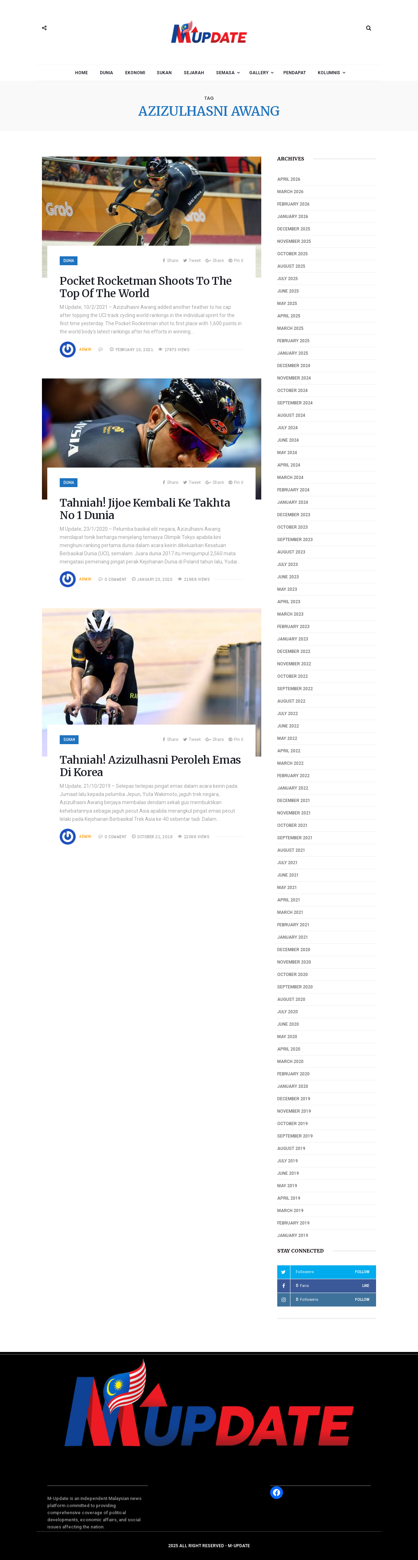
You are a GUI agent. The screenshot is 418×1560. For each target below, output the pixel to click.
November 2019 (294, 1111)
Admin (85, 349)
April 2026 (288, 179)
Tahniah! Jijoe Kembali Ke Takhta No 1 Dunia (145, 509)
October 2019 (292, 1124)
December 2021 (293, 800)
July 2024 (287, 428)
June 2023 (288, 577)
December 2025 (293, 229)
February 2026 (293, 204)
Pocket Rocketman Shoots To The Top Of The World (146, 287)
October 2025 (292, 254)
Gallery (258, 72)
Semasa (225, 72)
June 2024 (288, 440)
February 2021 (293, 925)
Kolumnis (329, 72)
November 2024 (294, 378)
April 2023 (288, 602)
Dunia (106, 72)
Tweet (192, 260)
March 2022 (290, 763)
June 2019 (288, 1173)
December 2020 (293, 950)
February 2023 (293, 626)
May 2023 (287, 589)
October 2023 (292, 527)
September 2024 (295, 403)
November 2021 (294, 813)
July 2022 (287, 713)
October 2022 (292, 676)
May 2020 (287, 1037)
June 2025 (288, 291)
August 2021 (291, 850)
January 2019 (292, 1235)
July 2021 (287, 863)
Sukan (164, 72)
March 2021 (290, 912)
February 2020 (293, 1074)
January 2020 (292, 1086)
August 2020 (291, 999)
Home (81, 72)
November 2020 (294, 962)
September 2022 (295, 689)
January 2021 (292, 937)
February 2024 (293, 490)
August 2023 (291, 552)
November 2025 (294, 241)
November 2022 (294, 664)
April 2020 (288, 1049)
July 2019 (287, 1161)
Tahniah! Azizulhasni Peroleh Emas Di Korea (150, 766)
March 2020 (290, 1061)
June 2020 (288, 1024)
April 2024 (288, 465)
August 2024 (291, 415)
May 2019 (287, 1186)
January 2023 (292, 639)
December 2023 (293, 515)
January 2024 (292, 502)
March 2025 (290, 328)
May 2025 (287, 303)
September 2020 (295, 987)
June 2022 (288, 726)
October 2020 (292, 974)
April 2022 (288, 751)
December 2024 (293, 366)
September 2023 (295, 540)
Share (170, 260)
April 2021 (288, 900)
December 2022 (293, 651)
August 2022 (291, 701)
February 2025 (293, 341)
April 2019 (288, 1198)
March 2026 (290, 192)
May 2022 (287, 738)
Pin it (236, 260)
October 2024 (292, 390)
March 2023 (290, 614)
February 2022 (293, 776)
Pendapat (294, 72)
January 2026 (292, 216)
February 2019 (293, 1223)
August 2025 (291, 266)
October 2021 (292, 825)
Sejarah (194, 72)
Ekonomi (135, 72)
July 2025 (287, 279)
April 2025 (288, 316)
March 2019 (290, 1211)
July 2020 (287, 1012)
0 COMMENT (115, 579)
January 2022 (292, 788)
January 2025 (292, 353)
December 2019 (293, 1099)
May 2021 (287, 887)
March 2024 (290, 477)
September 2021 (295, 838)
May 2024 (287, 453)
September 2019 (295, 1136)
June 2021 (288, 875)
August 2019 (291, 1148)
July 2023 (287, 564)
